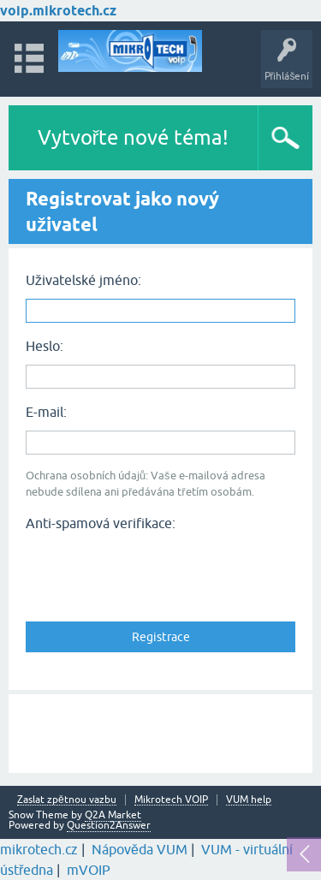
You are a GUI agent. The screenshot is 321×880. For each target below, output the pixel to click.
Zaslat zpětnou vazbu (66, 800)
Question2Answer (109, 825)
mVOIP (88, 869)
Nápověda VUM (139, 849)
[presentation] (156, 571)
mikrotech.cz (39, 849)
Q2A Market (113, 815)
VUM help (248, 800)
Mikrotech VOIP (171, 800)
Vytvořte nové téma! (133, 137)
